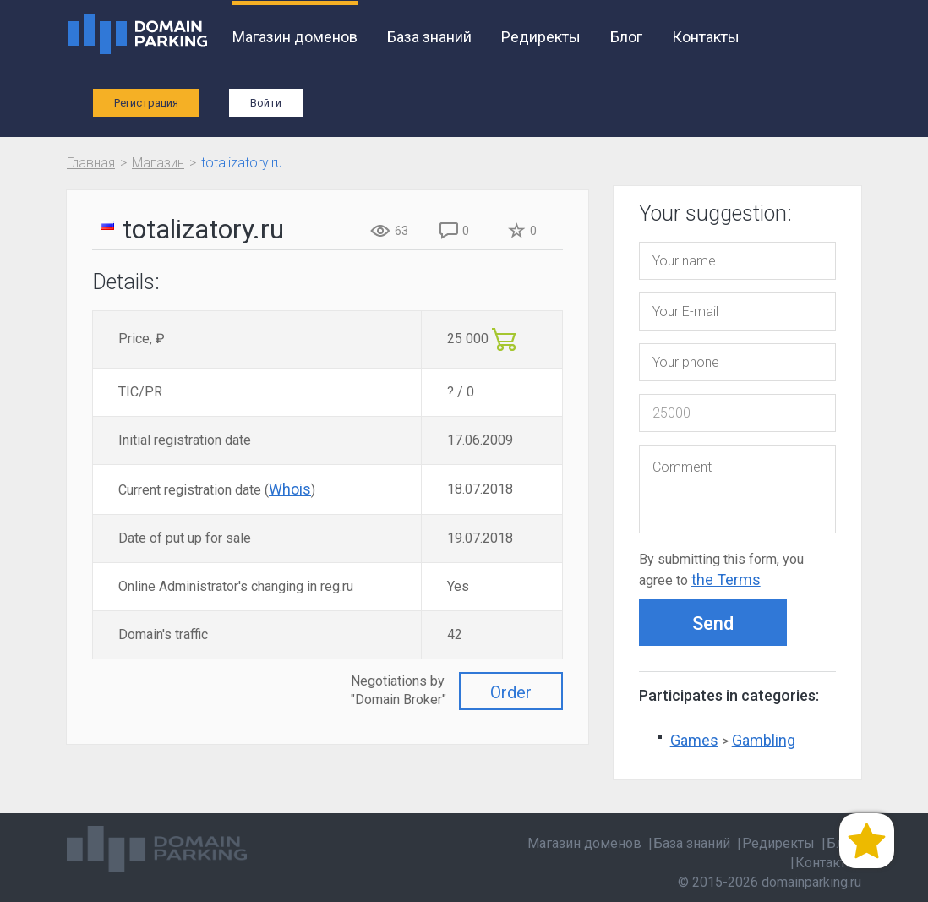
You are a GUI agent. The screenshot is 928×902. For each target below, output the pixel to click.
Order (511, 692)
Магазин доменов (295, 37)
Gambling (763, 740)
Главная (91, 163)
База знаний (429, 37)
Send (713, 623)
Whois (290, 489)
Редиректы (541, 37)
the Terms (726, 579)
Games (694, 740)
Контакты (706, 37)
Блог (626, 37)
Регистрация (146, 102)
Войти (265, 102)
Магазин (158, 163)
